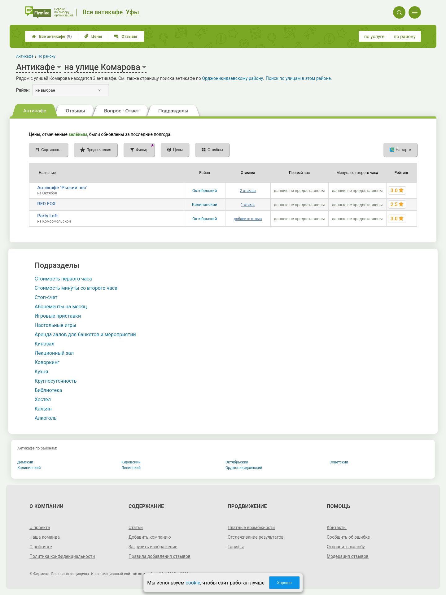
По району (46, 56)
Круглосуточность (56, 381)
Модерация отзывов (348, 556)
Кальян (43, 409)
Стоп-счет (46, 297)
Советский (339, 462)
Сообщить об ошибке (348, 537)
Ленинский (131, 468)
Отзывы (125, 36)
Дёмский (25, 462)
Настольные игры (55, 325)
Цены (93, 36)
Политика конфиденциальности (62, 556)
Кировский (131, 462)
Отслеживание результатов (256, 537)
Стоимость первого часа (63, 279)
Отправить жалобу (346, 546)
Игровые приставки (58, 316)
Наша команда (44, 537)
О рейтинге (40, 546)
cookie (193, 583)
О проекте (39, 527)
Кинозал (45, 344)
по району (404, 36)
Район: (23, 90)
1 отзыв (248, 204)
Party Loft (47, 216)
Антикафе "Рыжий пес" (62, 187)
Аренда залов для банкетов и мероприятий (85, 334)
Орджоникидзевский (243, 468)
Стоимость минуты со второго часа (76, 288)
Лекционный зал (54, 353)
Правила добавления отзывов (159, 556)
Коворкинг (47, 362)
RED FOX (46, 203)
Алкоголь (46, 418)
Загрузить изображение (153, 546)
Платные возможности (251, 527)
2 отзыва (248, 191)
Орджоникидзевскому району (232, 78)
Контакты (337, 527)
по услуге (374, 36)
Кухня (41, 372)
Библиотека (48, 390)
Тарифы (236, 546)
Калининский (204, 204)
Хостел (43, 399)
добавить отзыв (248, 219)
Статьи (136, 527)
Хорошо (284, 582)
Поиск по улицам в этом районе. (299, 78)
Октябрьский (204, 190)
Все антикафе (52, 36)
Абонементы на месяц (61, 307)
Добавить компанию (150, 537)
